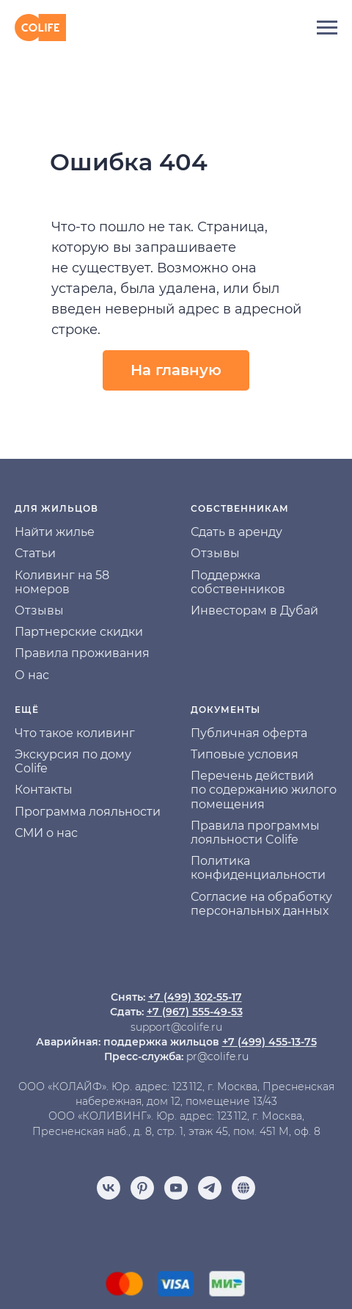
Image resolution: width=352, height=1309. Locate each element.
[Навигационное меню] (327, 28)
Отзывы (39, 610)
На (23, 532)
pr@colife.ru (217, 1056)
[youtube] (176, 1188)
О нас (32, 675)
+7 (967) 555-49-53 (195, 1011)
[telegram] (209, 1188)
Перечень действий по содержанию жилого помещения (264, 790)
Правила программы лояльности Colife (255, 832)
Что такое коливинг (75, 733)
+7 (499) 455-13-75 (269, 1041)
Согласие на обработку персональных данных (261, 904)
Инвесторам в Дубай (254, 610)
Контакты (44, 790)
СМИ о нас (46, 833)
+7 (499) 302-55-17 (195, 997)
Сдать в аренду (236, 532)
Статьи (35, 553)
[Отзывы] (243, 1188)
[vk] (108, 1188)
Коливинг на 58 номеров (62, 582)
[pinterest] (142, 1188)
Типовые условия (244, 754)
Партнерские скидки (79, 632)
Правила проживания (82, 653)
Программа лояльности (88, 812)
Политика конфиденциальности (258, 868)
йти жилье (63, 532)
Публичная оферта (249, 733)
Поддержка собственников (238, 582)
